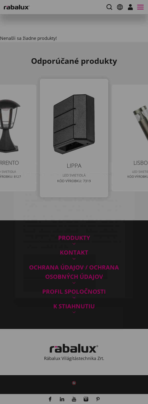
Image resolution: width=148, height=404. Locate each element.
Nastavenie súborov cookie (60, 232)
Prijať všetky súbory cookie (60, 257)
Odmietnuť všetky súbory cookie (65, 245)
